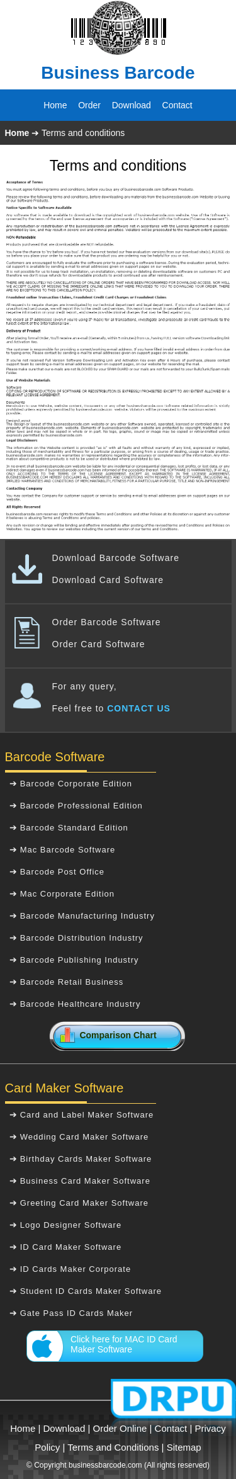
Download (131, 105)
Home (55, 105)
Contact (177, 105)
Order (89, 105)
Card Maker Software (64, 1088)
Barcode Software (55, 757)
